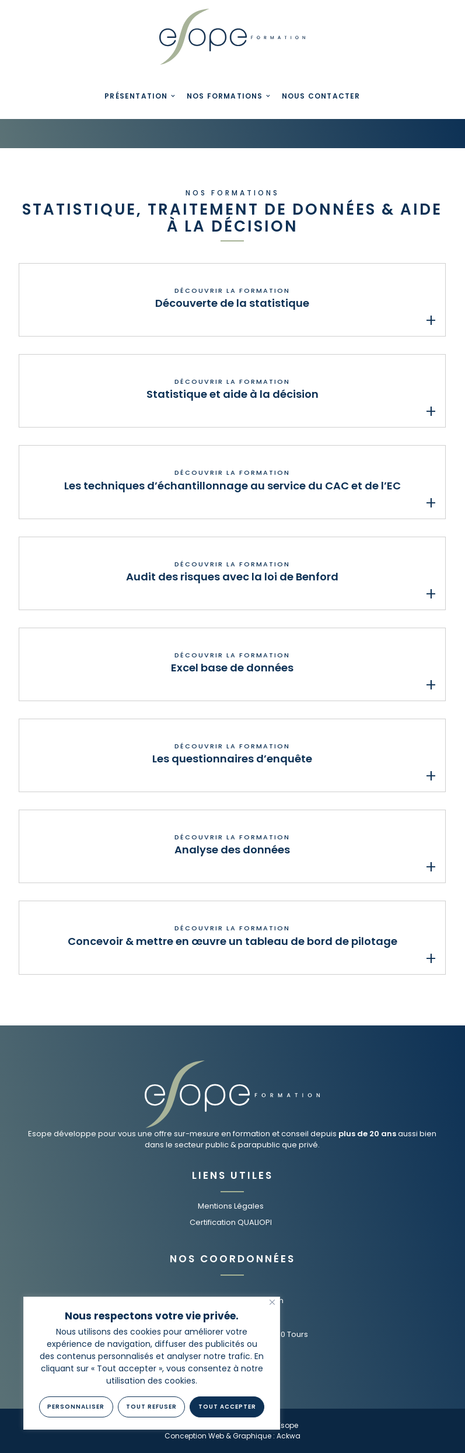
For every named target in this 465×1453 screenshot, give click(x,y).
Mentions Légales (231, 1206)
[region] (151, 1363)
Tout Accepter (227, 1406)
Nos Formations (225, 96)
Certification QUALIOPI (231, 1222)
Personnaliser (75, 1406)
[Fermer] (272, 1302)
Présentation (135, 96)
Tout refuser (151, 1406)
